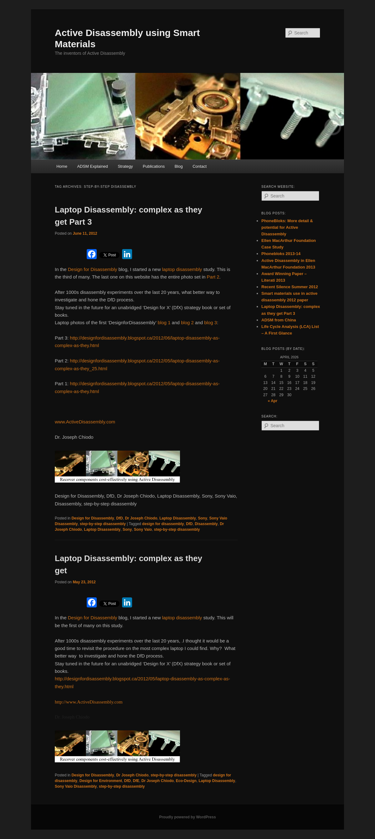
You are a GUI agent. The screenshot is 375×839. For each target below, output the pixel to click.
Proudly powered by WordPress (187, 817)
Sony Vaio (143, 529)
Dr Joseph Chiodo (141, 518)
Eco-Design (186, 781)
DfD (119, 518)
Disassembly (206, 524)
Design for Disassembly (92, 269)
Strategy (125, 166)
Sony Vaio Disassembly (76, 786)
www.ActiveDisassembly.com (85, 421)
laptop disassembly (182, 269)
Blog (179, 166)
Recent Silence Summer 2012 (289, 286)
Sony (202, 518)
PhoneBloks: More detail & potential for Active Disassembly (287, 227)
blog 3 (210, 322)
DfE (136, 781)
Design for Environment (101, 781)
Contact (200, 166)
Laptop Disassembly (177, 518)
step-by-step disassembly (103, 524)
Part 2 (213, 276)
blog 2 (187, 322)
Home (61, 166)
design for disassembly (163, 524)
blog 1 (164, 322)
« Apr (272, 401)
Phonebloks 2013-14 (281, 253)
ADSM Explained (92, 166)
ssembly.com (110, 701)
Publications (154, 166)
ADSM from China (278, 320)
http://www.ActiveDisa (76, 701)
